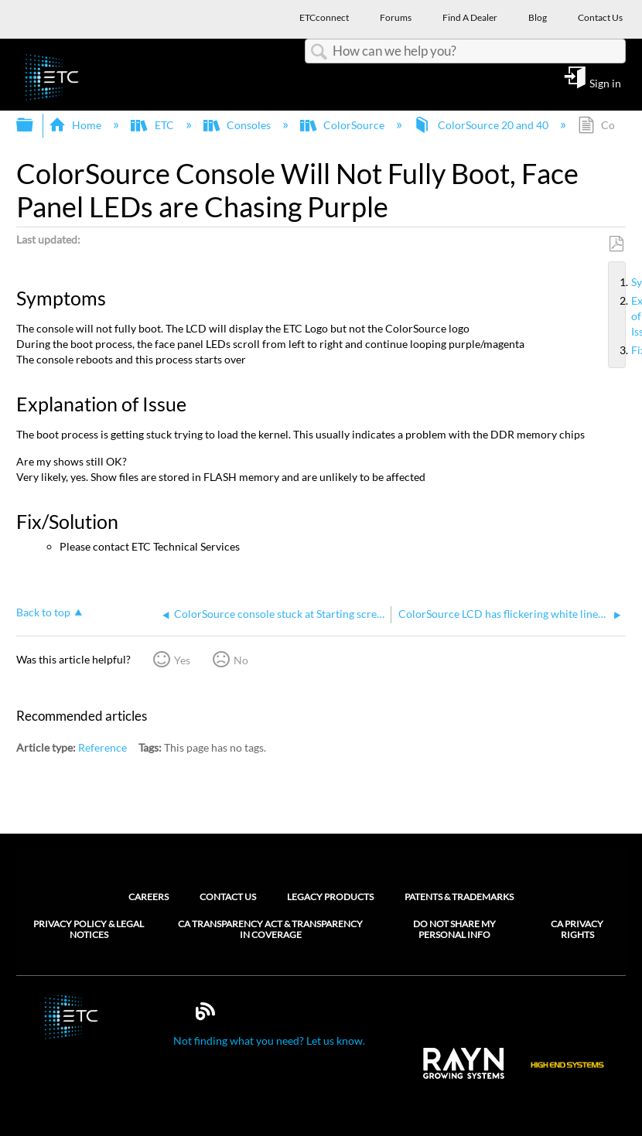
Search (319, 52)
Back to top (43, 612)
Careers (148, 896)
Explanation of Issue (625, 316)
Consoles (238, 124)
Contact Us (228, 896)
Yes (182, 660)
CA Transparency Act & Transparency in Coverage (270, 929)
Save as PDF (616, 244)
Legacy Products (330, 896)
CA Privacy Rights (577, 929)
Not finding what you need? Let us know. (269, 1040)
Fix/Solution (625, 350)
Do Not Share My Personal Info (454, 929)
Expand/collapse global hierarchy (34, 125)
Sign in (605, 83)
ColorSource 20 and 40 (482, 124)
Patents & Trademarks (459, 896)
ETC (153, 124)
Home (76, 124)
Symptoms (625, 282)
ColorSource (343, 124)
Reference (102, 747)
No (241, 660)
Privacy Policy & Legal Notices (88, 929)
